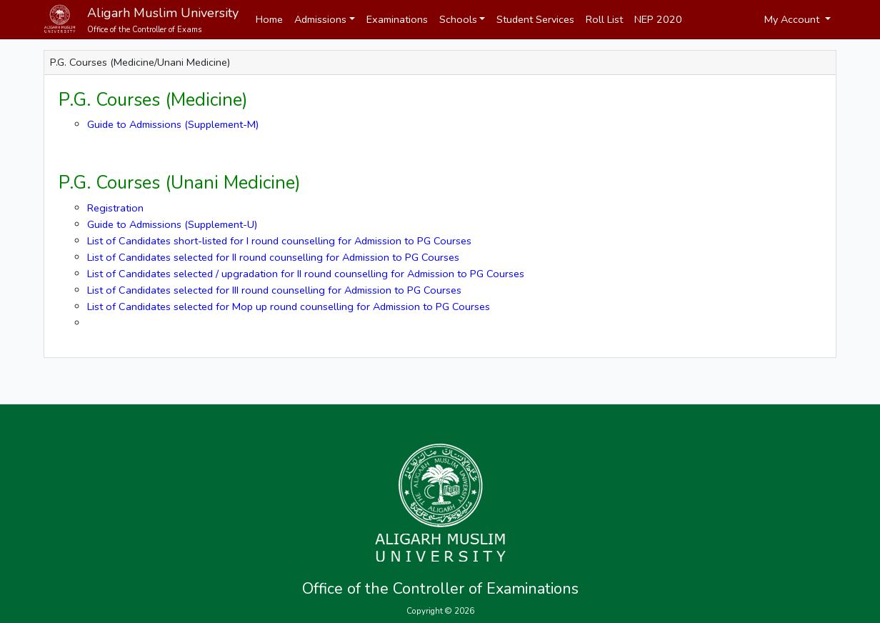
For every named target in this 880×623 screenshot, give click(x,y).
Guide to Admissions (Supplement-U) (172, 224)
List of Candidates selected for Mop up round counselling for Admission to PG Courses (288, 306)
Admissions (320, 19)
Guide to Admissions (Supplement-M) (173, 124)
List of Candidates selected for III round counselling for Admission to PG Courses (274, 290)
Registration (115, 208)
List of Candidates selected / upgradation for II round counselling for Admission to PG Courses (305, 273)
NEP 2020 (658, 19)
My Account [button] (793, 19)
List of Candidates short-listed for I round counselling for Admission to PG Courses (279, 241)
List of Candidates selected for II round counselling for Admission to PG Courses (273, 257)
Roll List (604, 19)
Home (269, 19)
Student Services (535, 19)
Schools (458, 19)
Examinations (397, 19)
